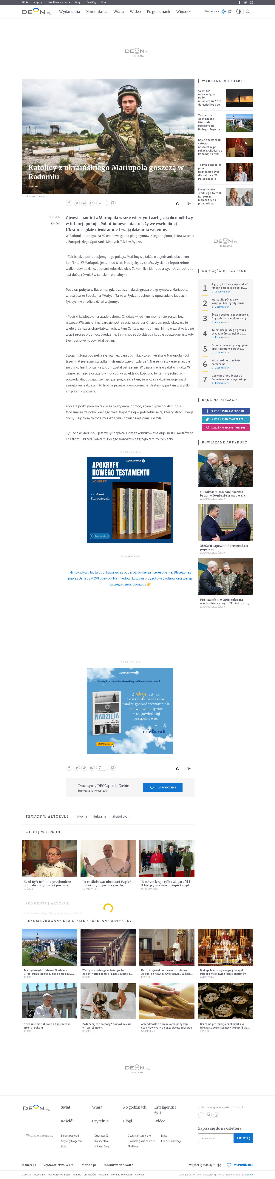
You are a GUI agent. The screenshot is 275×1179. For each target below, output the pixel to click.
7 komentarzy (220, 322)
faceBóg (91, 2)
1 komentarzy (220, 337)
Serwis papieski (70, 1135)
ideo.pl (249, 1174)
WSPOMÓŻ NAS (240, 1165)
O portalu (26, 1174)
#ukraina (99, 816)
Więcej (182, 11)
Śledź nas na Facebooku (224, 411)
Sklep (104, 2)
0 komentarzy (220, 306)
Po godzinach (158, 11)
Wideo (135, 11)
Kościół (33, 186)
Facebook (239, 2)
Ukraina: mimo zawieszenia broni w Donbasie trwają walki (223, 493)
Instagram (251, 2)
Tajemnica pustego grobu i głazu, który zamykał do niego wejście (229, 333)
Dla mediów (90, 1174)
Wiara (118, 11)
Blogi (78, 2)
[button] (239, 12)
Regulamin (39, 1174)
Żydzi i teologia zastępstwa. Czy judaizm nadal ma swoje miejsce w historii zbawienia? (230, 318)
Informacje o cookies (121, 1174)
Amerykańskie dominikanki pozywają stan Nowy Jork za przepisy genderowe (166, 1025)
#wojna (81, 816)
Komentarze (97, 11)
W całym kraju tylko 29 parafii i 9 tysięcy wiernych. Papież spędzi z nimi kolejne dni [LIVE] (166, 885)
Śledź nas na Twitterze (224, 419)
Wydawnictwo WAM (58, 1165)
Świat (65, 1107)
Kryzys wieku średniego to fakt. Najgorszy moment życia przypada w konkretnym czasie (210, 198)
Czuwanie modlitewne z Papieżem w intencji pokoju (229, 377)
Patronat (139, 1174)
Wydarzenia (69, 11)
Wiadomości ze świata (212, 498)
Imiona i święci (102, 1146)
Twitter (245, 2)
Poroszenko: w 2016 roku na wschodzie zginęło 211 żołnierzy (224, 601)
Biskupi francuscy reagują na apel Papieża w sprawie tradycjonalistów (230, 348)
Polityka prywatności (59, 1174)
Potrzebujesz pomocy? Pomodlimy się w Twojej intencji (106, 1025)
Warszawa (211, 11)
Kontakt (77, 1174)
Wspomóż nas (163, 787)
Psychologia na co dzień (141, 1141)
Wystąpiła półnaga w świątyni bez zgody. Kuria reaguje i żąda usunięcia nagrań (228, 305)
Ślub (63, 1146)
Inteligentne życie (165, 1110)
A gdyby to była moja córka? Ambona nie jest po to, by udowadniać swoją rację (230, 287)
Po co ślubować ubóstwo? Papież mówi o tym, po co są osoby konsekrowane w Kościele (106, 885)
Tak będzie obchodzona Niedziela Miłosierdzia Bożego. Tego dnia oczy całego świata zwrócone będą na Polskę (210, 127)
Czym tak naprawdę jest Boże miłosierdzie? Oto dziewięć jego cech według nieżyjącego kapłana (210, 103)
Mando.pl (88, 1165)
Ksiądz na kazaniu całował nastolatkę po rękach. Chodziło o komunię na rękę (210, 147)
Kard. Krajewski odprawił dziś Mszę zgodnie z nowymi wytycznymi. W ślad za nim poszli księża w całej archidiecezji (165, 975)
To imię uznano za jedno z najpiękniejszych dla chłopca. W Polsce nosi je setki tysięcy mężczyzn (209, 175)
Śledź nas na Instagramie (225, 427)
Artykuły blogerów (71, 1141)
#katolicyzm (121, 816)
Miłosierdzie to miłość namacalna (226, 362)
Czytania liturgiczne (139, 1135)
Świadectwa (101, 1141)
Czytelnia (100, 1121)
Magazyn (38, 2)
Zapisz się (243, 1138)
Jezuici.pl (29, 1165)
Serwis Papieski (90, 888)
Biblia (25, 2)
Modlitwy (133, 1146)
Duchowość (101, 1135)
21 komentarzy (221, 291)
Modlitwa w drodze (59, 2)
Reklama (103, 1174)
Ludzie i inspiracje (171, 1141)
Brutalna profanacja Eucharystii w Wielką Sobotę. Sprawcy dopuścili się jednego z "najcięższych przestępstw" (225, 1027)
